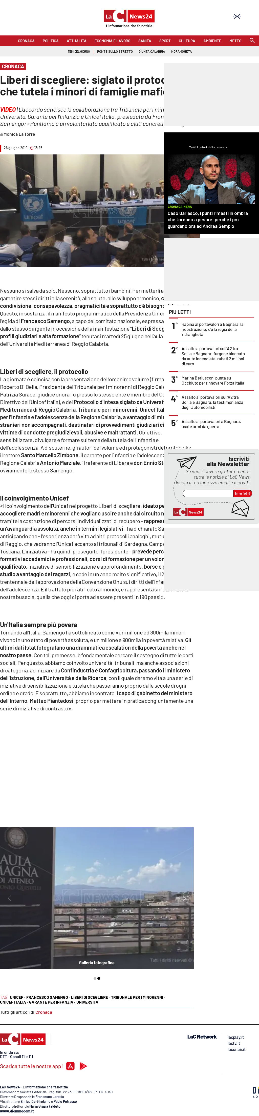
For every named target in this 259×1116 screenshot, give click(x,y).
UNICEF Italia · (14, 1002)
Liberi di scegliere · (90, 997)
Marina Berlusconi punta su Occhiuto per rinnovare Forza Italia (213, 380)
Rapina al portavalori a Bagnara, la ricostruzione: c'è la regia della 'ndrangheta (213, 329)
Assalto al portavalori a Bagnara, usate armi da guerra (211, 424)
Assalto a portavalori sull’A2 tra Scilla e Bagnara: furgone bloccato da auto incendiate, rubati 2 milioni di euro (213, 356)
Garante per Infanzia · (52, 1002)
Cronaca (43, 1012)
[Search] (252, 41)
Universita (87, 1002)
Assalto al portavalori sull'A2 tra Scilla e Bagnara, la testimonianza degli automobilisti (212, 402)
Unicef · (17, 997)
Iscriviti (242, 493)
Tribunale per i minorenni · (138, 997)
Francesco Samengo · (48, 997)
